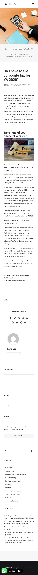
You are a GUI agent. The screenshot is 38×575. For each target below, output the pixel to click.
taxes (28, 296)
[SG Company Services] (10, 4)
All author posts (14, 353)
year (6, 299)
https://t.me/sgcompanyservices (14, 281)
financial (21, 296)
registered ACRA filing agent (13, 266)
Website (6, 416)
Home (11, 54)
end (15, 296)
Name (6, 395)
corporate (8, 296)
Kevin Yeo (17, 85)
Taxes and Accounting (21, 54)
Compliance (7, 85)
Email (6, 406)
